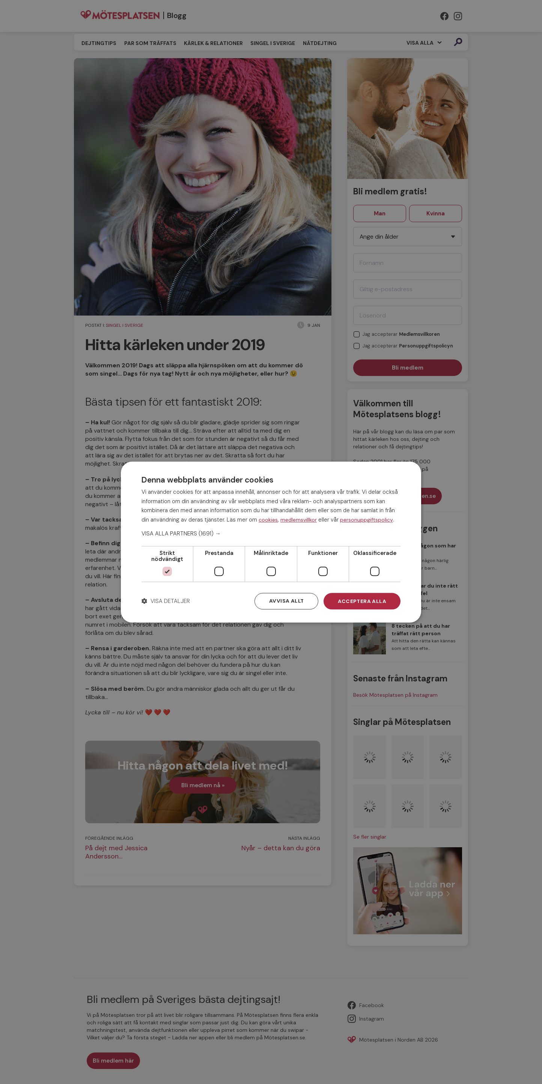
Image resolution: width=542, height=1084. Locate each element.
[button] (271, 533)
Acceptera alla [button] (361, 601)
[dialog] (271, 541)
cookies (268, 519)
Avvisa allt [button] (285, 601)
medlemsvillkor (298, 519)
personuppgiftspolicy (366, 519)
